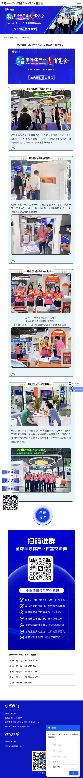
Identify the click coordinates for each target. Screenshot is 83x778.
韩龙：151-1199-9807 (13, 718)
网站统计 (8, 726)
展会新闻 (26, 38)
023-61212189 (10, 742)
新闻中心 (18, 38)
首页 (5, 38)
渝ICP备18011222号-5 (21, 726)
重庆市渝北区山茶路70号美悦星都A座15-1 (22, 722)
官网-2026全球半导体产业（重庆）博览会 (22, 3)
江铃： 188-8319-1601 (13, 746)
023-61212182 (10, 714)
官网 (11, 38)
